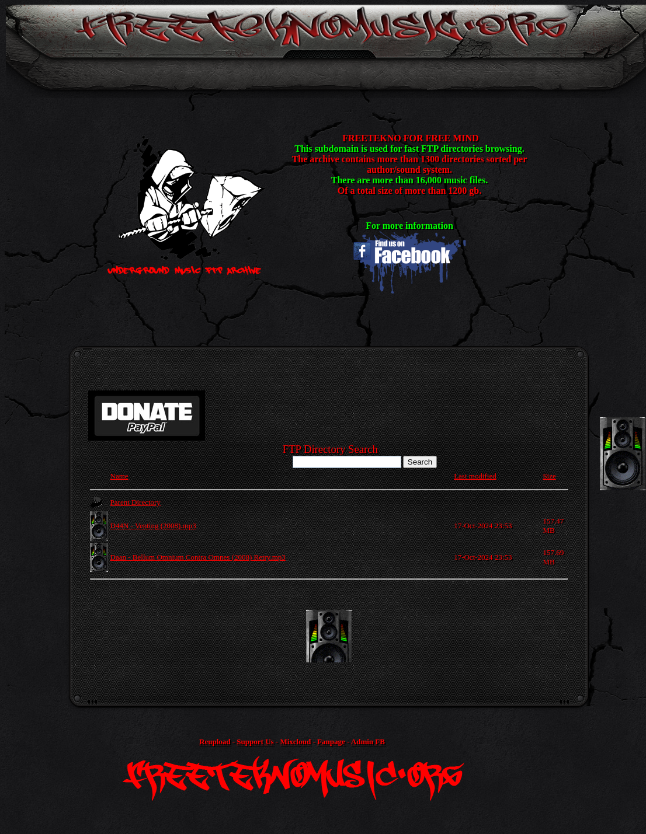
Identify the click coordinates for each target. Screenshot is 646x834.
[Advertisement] (328, 636)
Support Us (255, 741)
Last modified (475, 476)
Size (549, 476)
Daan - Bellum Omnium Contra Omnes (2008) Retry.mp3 (198, 557)
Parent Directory (135, 502)
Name (119, 476)
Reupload (214, 741)
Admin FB (368, 741)
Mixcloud (295, 741)
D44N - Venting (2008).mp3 (153, 525)
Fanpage (331, 741)
